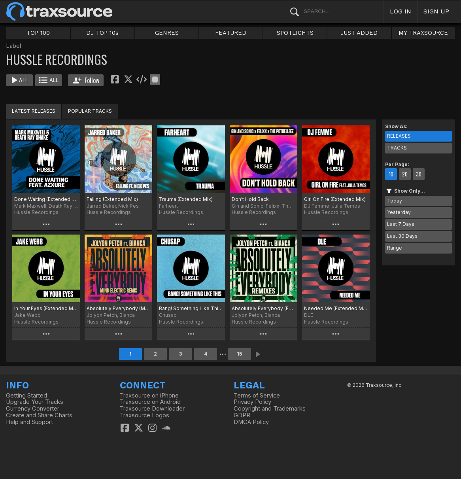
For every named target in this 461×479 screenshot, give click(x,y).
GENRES (167, 32)
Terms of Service (257, 395)
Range (394, 248)
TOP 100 (38, 32)
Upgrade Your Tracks (34, 401)
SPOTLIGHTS (295, 32)
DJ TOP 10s (102, 32)
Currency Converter (32, 408)
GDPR (242, 415)
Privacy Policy (252, 401)
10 (391, 174)
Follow (86, 80)
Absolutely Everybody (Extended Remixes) (263, 308)
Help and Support (29, 422)
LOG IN (400, 11)
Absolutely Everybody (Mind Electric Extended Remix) (118, 308)
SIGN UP (436, 11)
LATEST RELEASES (33, 111)
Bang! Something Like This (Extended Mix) (191, 308)
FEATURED (230, 32)
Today (394, 201)
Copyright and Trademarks (270, 408)
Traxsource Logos (144, 415)
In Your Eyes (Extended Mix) (46, 308)
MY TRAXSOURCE (423, 32)
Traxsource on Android (150, 401)
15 (239, 354)
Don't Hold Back (250, 199)
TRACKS (397, 148)
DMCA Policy (251, 422)
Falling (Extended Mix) (112, 199)
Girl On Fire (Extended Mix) (335, 199)
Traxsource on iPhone (149, 395)
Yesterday (399, 212)
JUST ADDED (359, 32)
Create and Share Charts (39, 415)
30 (418, 174)
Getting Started (26, 395)
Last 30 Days (402, 236)
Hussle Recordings (36, 212)
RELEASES (399, 136)
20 (405, 174)
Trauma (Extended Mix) (186, 199)
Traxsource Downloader (152, 408)
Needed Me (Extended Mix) (336, 308)
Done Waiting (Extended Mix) (46, 199)
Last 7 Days (400, 224)
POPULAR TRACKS (90, 111)
